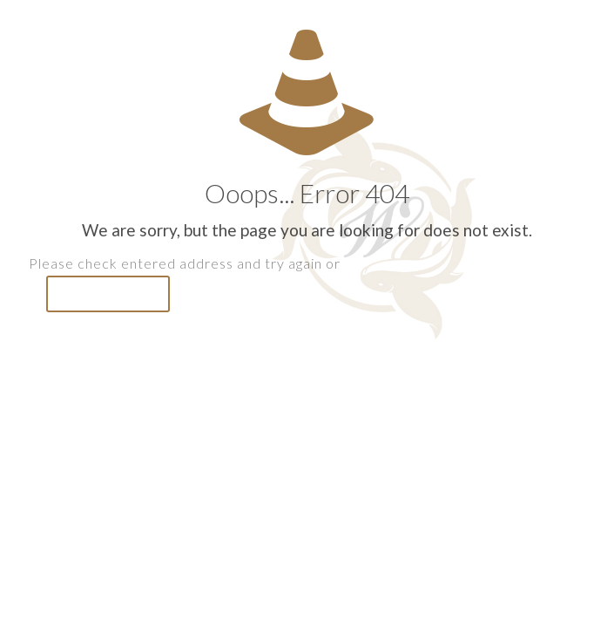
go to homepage (108, 294)
